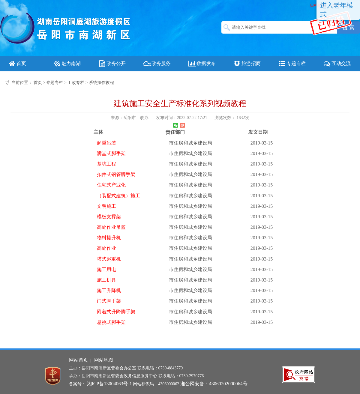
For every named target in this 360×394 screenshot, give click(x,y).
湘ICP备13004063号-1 (109, 383)
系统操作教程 (101, 82)
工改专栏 (76, 82)
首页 (17, 63)
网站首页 (78, 360)
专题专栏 (292, 63)
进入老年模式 (336, 9)
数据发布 (202, 63)
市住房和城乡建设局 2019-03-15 (185, 153)
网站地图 (103, 360)
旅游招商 (246, 63)
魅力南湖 (66, 63)
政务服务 (156, 63)
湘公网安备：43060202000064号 (214, 383)
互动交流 (336, 63)
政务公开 (112, 63)
